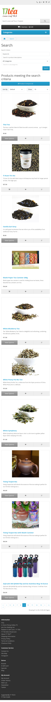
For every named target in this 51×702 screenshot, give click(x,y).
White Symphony (10, 431)
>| (49, 605)
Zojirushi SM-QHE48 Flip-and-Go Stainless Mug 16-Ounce (25, 584)
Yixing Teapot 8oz (10, 482)
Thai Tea (6, 124)
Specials (4, 668)
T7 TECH (12, 695)
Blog (2, 670)
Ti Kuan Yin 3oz (9, 175)
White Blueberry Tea (11, 328)
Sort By (5, 89)
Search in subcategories (10, 65)
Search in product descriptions (12, 57)
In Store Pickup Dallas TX (9, 625)
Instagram (4, 656)
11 (32, 605)
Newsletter (5, 685)
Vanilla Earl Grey (9, 226)
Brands (3, 664)
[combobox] (20, 21)
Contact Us (5, 651)
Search (12, 39)
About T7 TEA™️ (6, 634)
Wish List (4, 683)
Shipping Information (8, 636)
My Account (5, 678)
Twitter (3, 687)
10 (28, 605)
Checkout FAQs (6, 643)
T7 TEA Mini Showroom (9, 632)
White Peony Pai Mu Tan (13, 380)
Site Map (4, 653)
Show (30, 89)
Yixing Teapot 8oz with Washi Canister (18, 533)
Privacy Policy (5, 639)
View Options (9, 138)
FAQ (2, 623)
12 (36, 605)
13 (41, 605)
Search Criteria (5, 50)
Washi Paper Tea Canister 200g (15, 277)
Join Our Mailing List (8, 627)
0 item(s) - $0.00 (25, 27)
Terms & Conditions (7, 641)
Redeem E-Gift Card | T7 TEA (10, 630)
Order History (5, 680)
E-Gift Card (4, 666)
